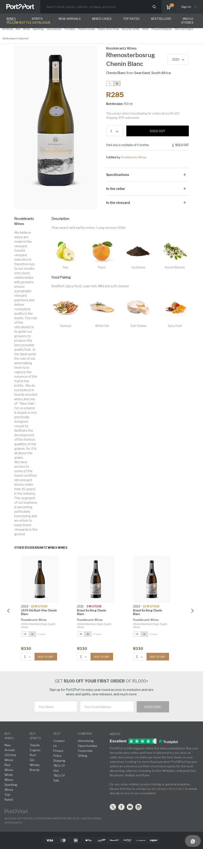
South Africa (161, 73)
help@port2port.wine (169, 789)
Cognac (35, 750)
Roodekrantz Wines (133, 157)
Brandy (35, 770)
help (57, 733)
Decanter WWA (130, 29)
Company (85, 733)
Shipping (59, 760)
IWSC (145, 29)
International (54, 29)
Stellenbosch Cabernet (15, 38)
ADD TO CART (46, 656)
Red (18, 29)
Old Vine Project (183, 29)
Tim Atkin (69, 29)
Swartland (142, 73)
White (26, 29)
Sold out (157, 131)
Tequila (35, 745)
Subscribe (152, 707)
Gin (32, 760)
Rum (33, 755)
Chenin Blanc (116, 73)
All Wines (7, 29)
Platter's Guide (86, 29)
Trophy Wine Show (108, 29)
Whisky (35, 765)
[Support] (193, 841)
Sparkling (38, 29)
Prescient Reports (162, 29)
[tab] (147, 175)
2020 (175, 59)
